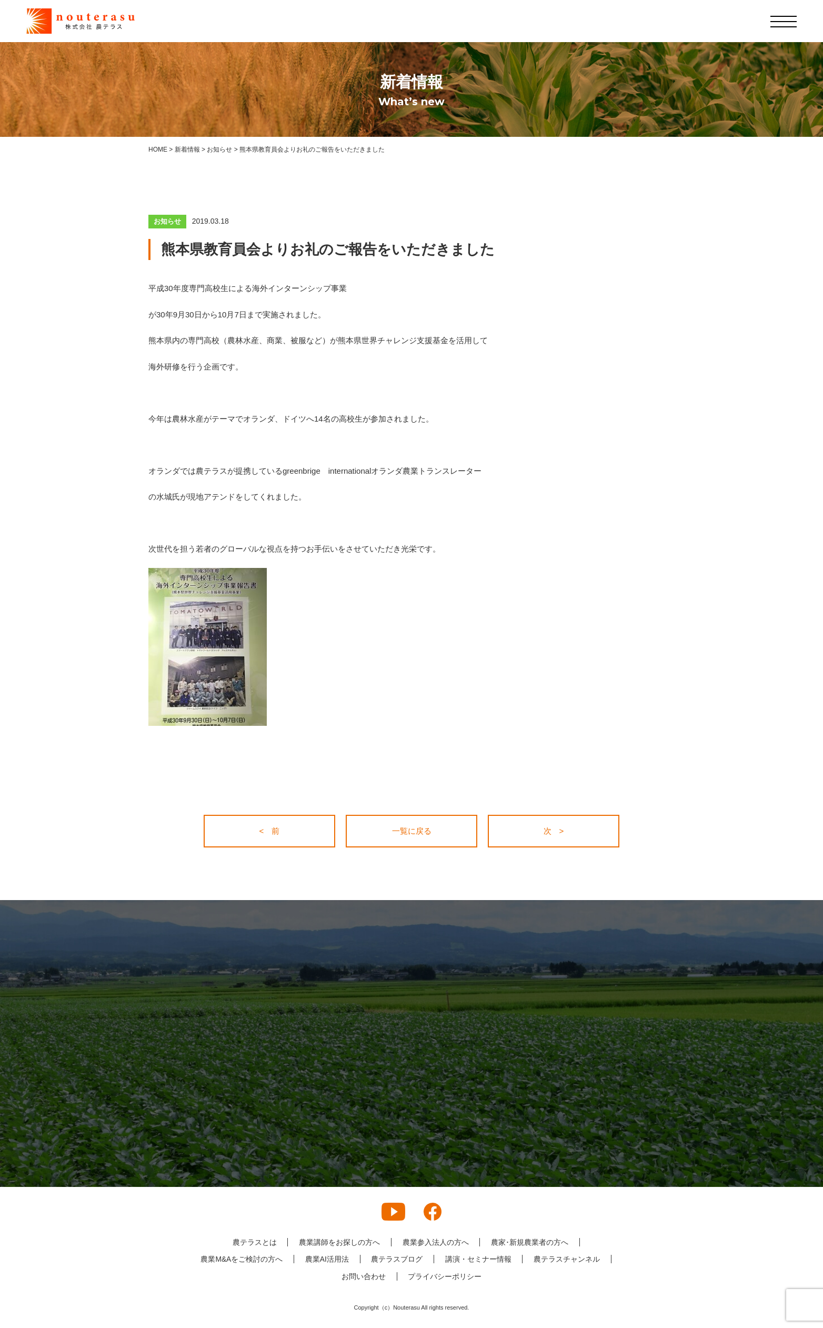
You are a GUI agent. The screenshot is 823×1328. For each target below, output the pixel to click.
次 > (554, 830)
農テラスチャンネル (567, 1259)
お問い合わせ (364, 1276)
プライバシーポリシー (445, 1276)
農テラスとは (254, 1242)
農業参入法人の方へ (436, 1242)
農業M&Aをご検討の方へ (241, 1259)
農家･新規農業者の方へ (530, 1242)
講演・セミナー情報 (478, 1259)
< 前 (269, 830)
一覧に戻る (411, 830)
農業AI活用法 (326, 1259)
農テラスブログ (397, 1259)
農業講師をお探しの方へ (339, 1242)
